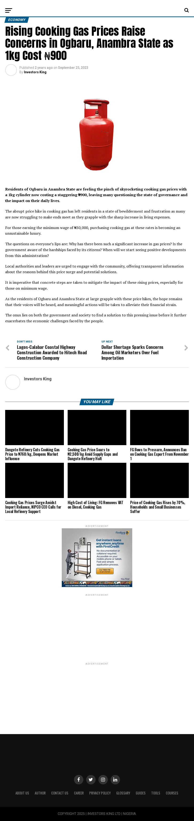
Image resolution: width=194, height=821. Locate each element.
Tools (155, 792)
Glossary (123, 792)
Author (40, 792)
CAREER (79, 792)
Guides (141, 792)
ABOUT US (22, 792)
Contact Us (59, 792)
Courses (172, 792)
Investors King (35, 72)
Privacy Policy (100, 792)
